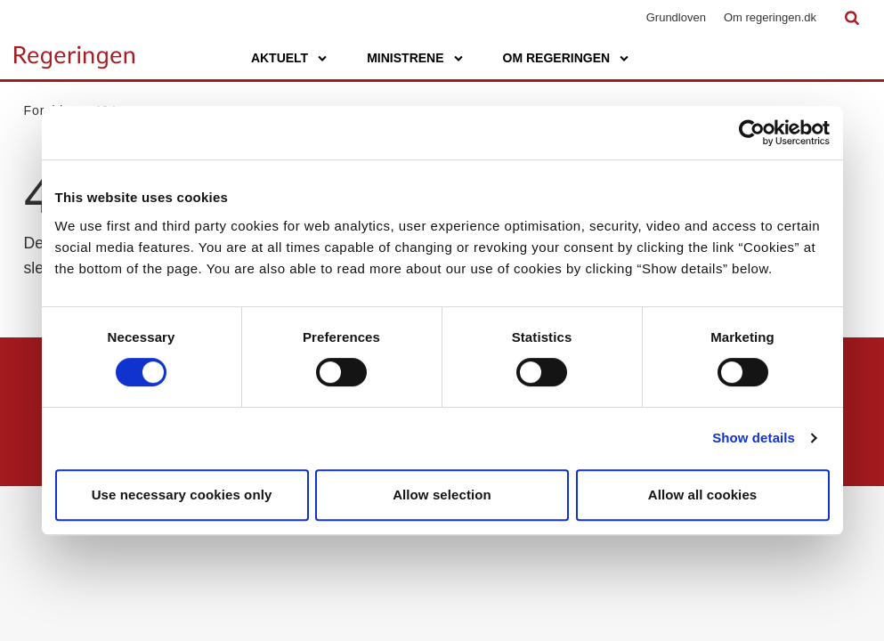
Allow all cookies (703, 494)
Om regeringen (557, 58)
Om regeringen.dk (770, 17)
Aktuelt (279, 58)
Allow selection (442, 494)
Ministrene (405, 58)
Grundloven (676, 17)
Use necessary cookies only (182, 494)
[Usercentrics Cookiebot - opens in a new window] (752, 132)
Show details (753, 437)
